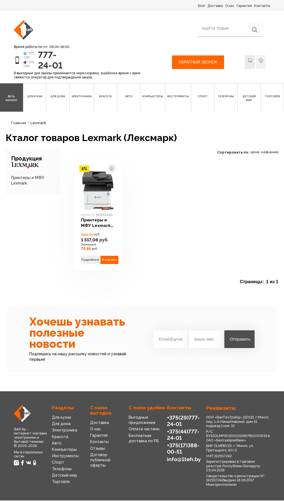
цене (255, 152)
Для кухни (61, 417)
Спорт (58, 462)
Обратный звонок (198, 62)
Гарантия (244, 6)
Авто (57, 443)
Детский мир (64, 475)
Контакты (262, 6)
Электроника (64, 430)
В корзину (109, 260)
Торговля (61, 482)
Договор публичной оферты (100, 460)
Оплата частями (144, 429)
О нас (229, 6)
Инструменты (65, 456)
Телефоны (62, 469)
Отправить (240, 339)
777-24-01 (50, 60)
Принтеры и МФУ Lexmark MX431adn (96, 223)
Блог (201, 6)
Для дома (61, 424)
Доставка (215, 6)
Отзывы (97, 448)
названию (269, 152)
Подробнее (90, 260)
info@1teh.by (184, 459)
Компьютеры (64, 450)
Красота (60, 437)
